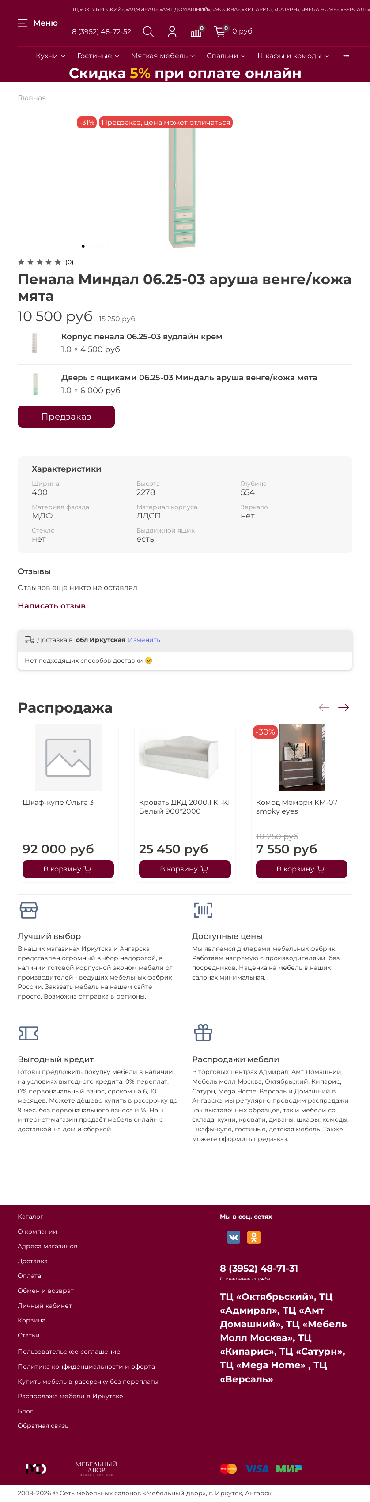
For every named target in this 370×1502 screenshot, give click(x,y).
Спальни (227, 56)
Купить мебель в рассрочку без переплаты (88, 1382)
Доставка (33, 1261)
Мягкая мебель (163, 56)
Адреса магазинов (48, 1246)
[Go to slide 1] (83, 246)
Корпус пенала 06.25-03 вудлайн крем (142, 337)
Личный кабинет (45, 1306)
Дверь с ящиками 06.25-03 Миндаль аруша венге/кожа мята (189, 378)
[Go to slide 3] (95, 246)
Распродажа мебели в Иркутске (70, 1396)
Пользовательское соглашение (69, 1352)
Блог (25, 1411)
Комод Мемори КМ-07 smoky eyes (296, 806)
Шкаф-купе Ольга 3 (58, 802)
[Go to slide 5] (108, 246)
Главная (32, 98)
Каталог (30, 1216)
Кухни (51, 56)
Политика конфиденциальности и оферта (86, 1367)
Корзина (31, 1320)
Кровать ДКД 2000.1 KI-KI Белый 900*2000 (184, 806)
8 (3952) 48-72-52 (101, 31)
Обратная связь (43, 1426)
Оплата (29, 1276)
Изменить (144, 640)
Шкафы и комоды (293, 56)
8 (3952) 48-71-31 (259, 1268)
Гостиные (99, 56)
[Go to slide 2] (89, 246)
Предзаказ (66, 416)
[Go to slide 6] (114, 246)
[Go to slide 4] (102, 246)
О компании (37, 1231)
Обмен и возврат (46, 1291)
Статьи (29, 1335)
